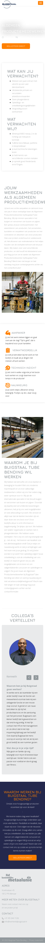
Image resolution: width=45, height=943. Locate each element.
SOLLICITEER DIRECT (16, 46)
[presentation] (29, 677)
